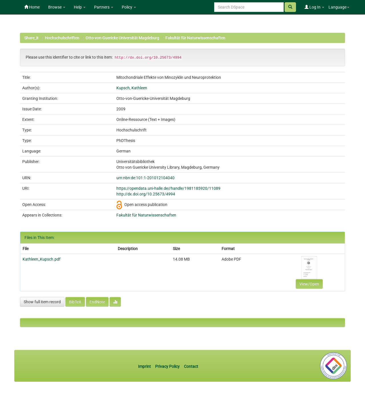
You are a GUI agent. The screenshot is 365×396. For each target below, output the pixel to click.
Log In (314, 7)
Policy (129, 7)
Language (338, 7)
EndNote (97, 302)
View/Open (309, 284)
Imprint (145, 366)
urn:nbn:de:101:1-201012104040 (145, 178)
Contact (191, 366)
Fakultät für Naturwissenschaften (195, 38)
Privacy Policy (167, 366)
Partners (103, 7)
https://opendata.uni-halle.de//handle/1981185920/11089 (168, 188)
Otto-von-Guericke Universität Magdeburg (122, 38)
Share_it (31, 38)
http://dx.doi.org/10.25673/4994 (145, 194)
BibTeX (75, 302)
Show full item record (42, 302)
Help (80, 7)
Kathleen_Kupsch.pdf (41, 259)
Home (32, 7)
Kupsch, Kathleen (131, 88)
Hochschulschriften (62, 38)
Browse (56, 7)
